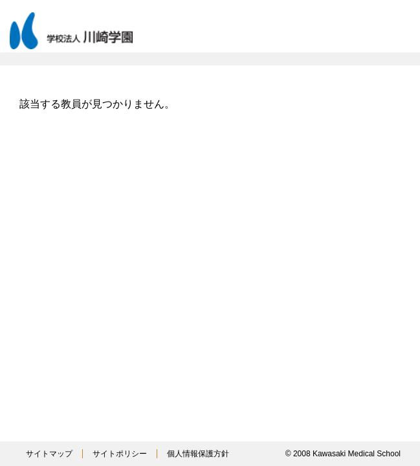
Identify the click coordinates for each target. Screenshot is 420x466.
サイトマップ (49, 453)
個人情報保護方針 (198, 453)
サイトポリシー (120, 453)
